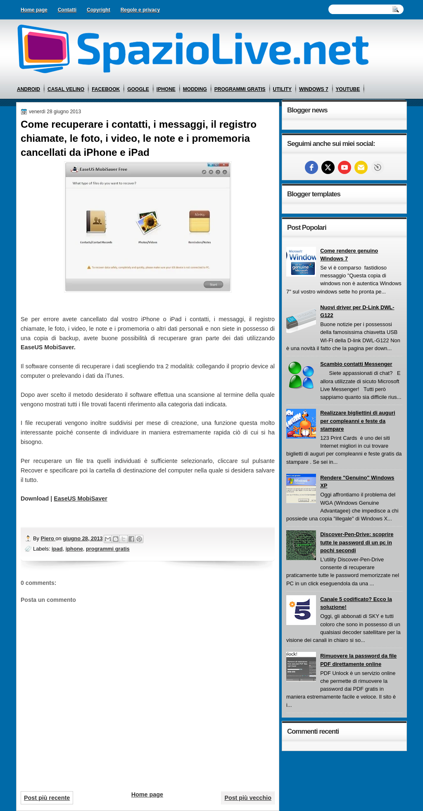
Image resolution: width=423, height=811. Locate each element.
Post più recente (47, 797)
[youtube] (344, 167)
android (28, 89)
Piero (48, 538)
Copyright (98, 10)
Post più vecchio (247, 797)
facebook (106, 89)
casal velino (66, 89)
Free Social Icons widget (377, 167)
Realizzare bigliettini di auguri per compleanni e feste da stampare (357, 421)
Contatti (67, 10)
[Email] (361, 167)
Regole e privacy (140, 10)
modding (195, 89)
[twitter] (328, 167)
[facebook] (311, 167)
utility (282, 89)
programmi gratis (240, 89)
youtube (348, 89)
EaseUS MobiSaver (80, 498)
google (138, 89)
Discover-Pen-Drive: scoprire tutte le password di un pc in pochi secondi (356, 542)
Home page (34, 10)
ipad (57, 549)
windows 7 (313, 89)
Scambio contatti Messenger (356, 364)
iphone (166, 89)
